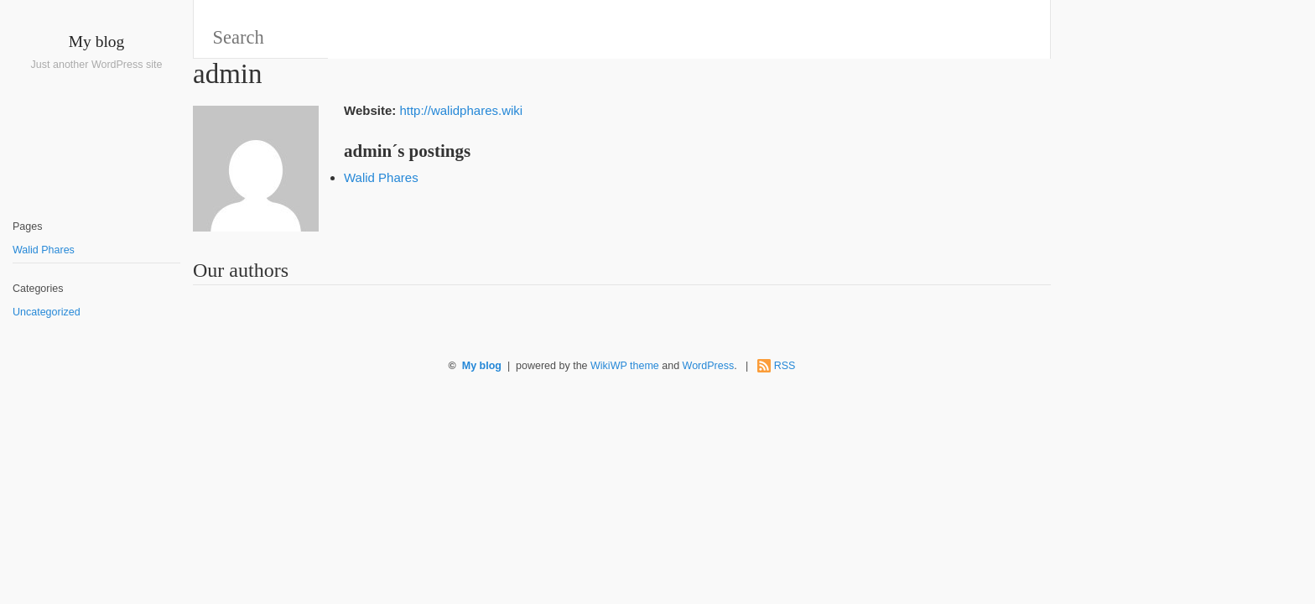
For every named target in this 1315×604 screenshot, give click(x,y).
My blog (97, 41)
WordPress (709, 366)
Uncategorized (47, 312)
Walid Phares (44, 250)
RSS (785, 366)
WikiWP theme (624, 366)
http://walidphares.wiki (460, 110)
